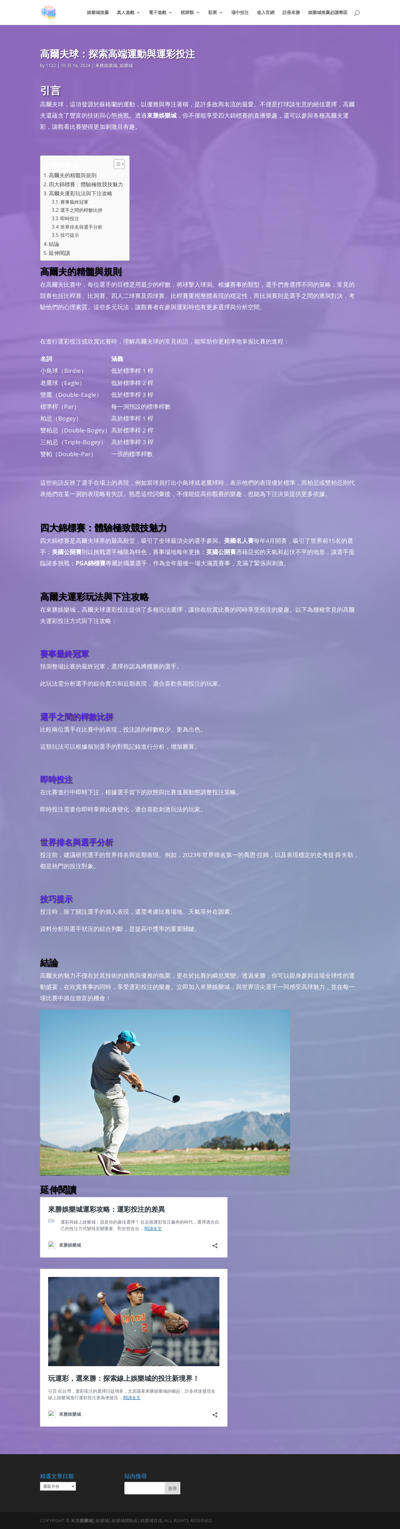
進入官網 (265, 12)
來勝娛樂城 (106, 65)
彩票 (212, 12)
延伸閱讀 (59, 252)
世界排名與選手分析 (81, 227)
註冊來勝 (291, 12)
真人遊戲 (125, 12)
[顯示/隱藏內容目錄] (116, 164)
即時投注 (69, 218)
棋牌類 (187, 12)
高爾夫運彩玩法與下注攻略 (80, 193)
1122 (51, 65)
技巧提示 (69, 235)
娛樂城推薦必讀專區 (328, 12)
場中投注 (240, 12)
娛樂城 (126, 65)
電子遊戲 (157, 12)
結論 (54, 243)
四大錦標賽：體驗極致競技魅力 (86, 184)
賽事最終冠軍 (74, 202)
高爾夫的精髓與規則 (73, 175)
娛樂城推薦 (98, 12)
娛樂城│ (88, 1520)
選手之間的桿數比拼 (81, 210)
